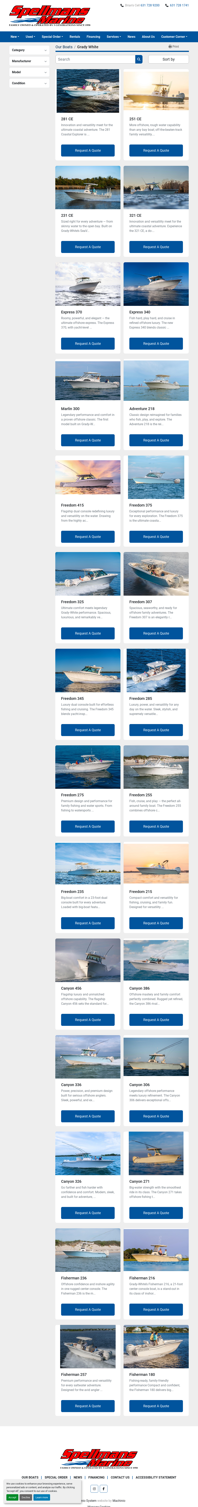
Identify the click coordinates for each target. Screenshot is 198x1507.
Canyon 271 (139, 1181)
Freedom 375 (140, 505)
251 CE (135, 119)
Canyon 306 (139, 1084)
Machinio (119, 1501)
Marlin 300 (70, 408)
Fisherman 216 (142, 1278)
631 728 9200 (150, 5)
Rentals (75, 37)
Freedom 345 (72, 698)
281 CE (67, 119)
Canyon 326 (71, 1181)
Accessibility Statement (156, 1477)
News (131, 37)
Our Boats (30, 1477)
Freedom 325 (72, 602)
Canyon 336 (71, 1084)
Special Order (51, 37)
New (14, 37)
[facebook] (104, 1489)
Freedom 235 (72, 891)
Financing (93, 37)
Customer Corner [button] (173, 37)
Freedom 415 (72, 505)
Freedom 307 (140, 602)
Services (113, 37)
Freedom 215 (140, 891)
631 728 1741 (179, 5)
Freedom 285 (140, 698)
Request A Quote (88, 150)
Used (29, 37)
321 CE (135, 215)
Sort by (169, 59)
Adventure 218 (141, 408)
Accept (12, 1497)
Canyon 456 (71, 988)
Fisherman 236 (74, 1278)
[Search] (95, 59)
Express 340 (139, 312)
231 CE (67, 215)
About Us (148, 37)
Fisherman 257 (74, 1374)
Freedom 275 (72, 795)
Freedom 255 (140, 795)
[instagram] (94, 1489)
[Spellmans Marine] (99, 1459)
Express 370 (71, 312)
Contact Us (120, 1477)
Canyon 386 (139, 988)
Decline (26, 1497)
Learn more (42, 1497)
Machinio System (84, 1501)
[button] (15, 36)
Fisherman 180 (142, 1374)
